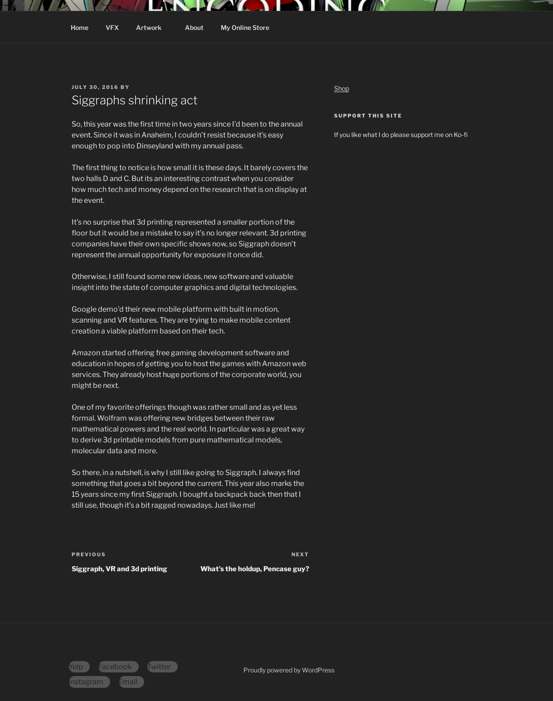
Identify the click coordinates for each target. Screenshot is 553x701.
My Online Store (245, 27)
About (194, 27)
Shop (341, 88)
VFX (112, 27)
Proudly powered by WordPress (289, 670)
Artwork (153, 27)
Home (79, 27)
